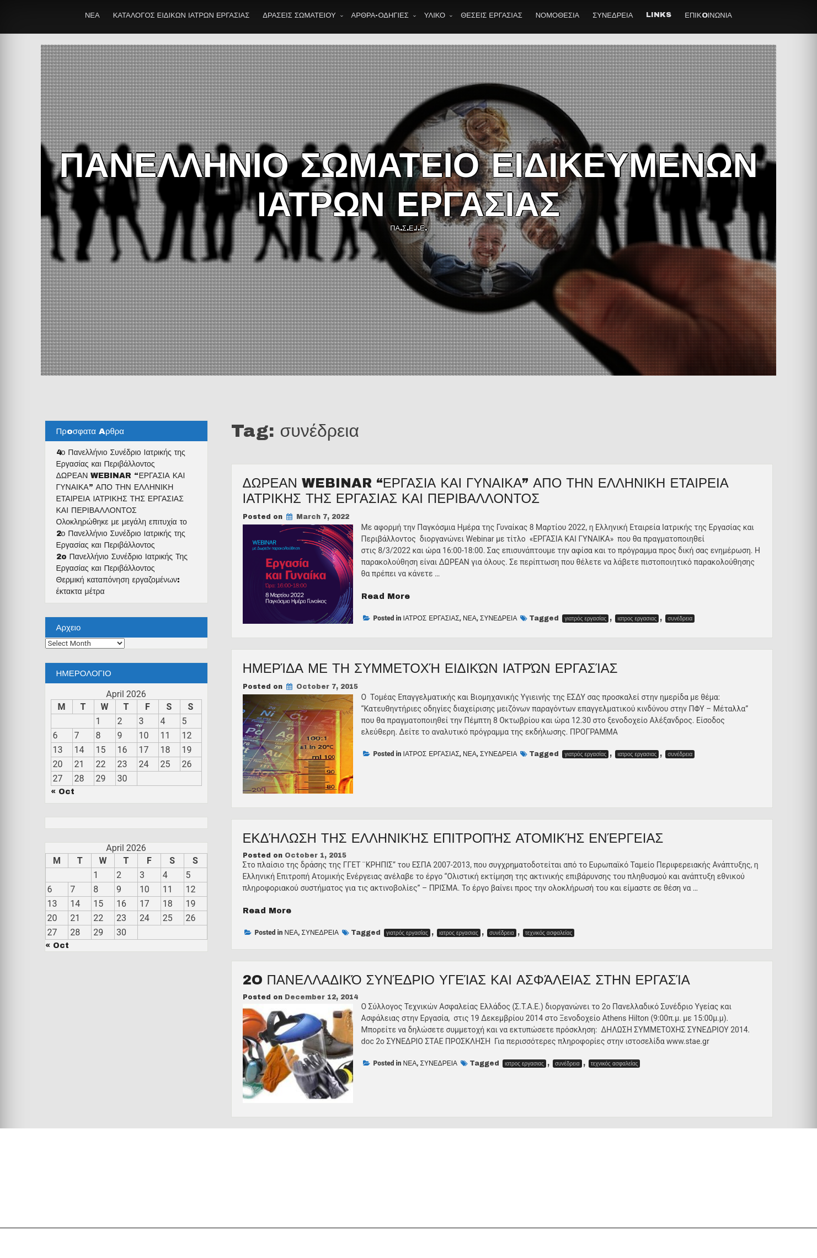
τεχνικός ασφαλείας (549, 933)
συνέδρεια (680, 618)
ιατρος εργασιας (636, 618)
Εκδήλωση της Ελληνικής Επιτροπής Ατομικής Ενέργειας (453, 838)
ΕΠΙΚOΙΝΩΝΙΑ (708, 15)
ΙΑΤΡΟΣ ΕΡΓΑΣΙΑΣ (431, 618)
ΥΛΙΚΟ (434, 15)
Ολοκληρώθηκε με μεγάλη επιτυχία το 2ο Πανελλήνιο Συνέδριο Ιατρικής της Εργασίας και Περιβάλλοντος (121, 533)
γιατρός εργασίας (585, 618)
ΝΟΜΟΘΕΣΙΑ (558, 15)
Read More (385, 596)
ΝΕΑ (92, 15)
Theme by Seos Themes (530, 1243)
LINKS (658, 15)
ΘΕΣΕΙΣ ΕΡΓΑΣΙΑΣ (491, 15)
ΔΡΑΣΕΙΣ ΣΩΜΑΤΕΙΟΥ (299, 15)
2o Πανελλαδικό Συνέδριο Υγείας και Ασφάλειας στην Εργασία (466, 980)
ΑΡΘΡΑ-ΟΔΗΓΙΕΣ (380, 15)
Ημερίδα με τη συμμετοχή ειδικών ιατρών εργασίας (430, 668)
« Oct (62, 792)
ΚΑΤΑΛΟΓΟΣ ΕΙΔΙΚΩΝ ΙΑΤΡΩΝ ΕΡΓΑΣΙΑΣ (181, 15)
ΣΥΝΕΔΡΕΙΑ (612, 15)
